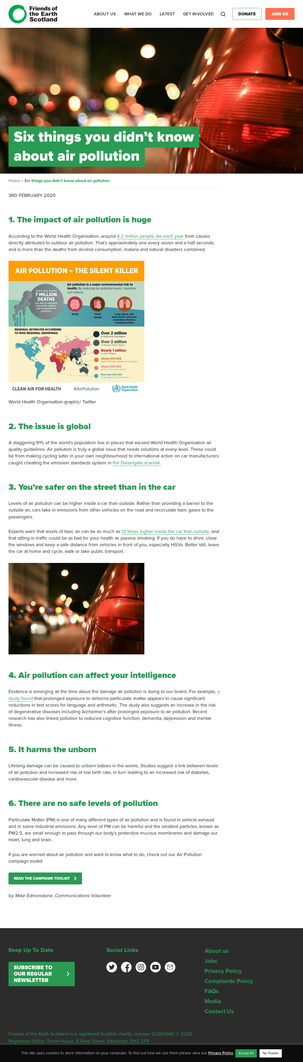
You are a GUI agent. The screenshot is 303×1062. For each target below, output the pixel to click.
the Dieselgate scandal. (137, 463)
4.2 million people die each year (150, 236)
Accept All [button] (246, 1053)
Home (14, 180)
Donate (247, 14)
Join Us (279, 14)
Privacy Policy (223, 971)
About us (217, 951)
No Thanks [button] (271, 1053)
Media (213, 1001)
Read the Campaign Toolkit (42, 878)
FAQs (212, 991)
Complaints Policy (229, 981)
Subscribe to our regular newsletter (33, 974)
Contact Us (219, 1011)
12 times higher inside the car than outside (165, 531)
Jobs (211, 961)
